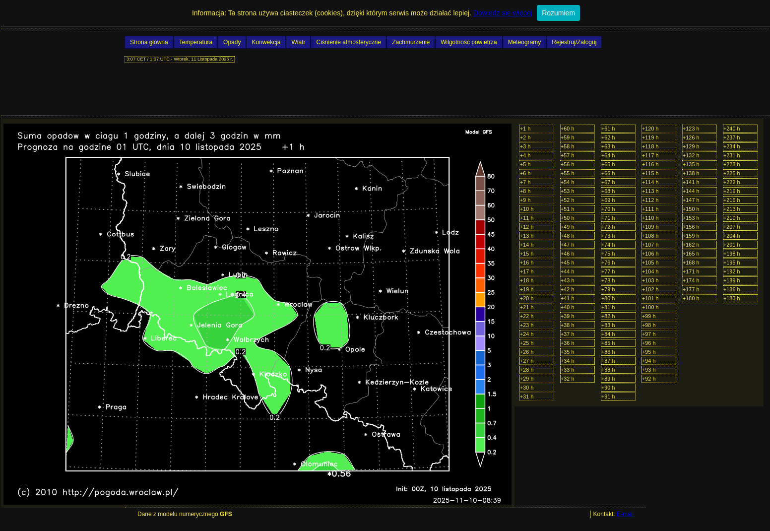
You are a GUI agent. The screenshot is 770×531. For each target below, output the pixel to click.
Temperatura (195, 42)
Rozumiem (558, 13)
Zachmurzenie (411, 42)
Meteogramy (524, 42)
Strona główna (149, 42)
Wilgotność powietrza (469, 42)
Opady (232, 42)
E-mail (625, 514)
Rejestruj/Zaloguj (574, 42)
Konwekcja (266, 42)
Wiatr (298, 42)
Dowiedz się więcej (502, 13)
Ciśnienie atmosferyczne (348, 42)
